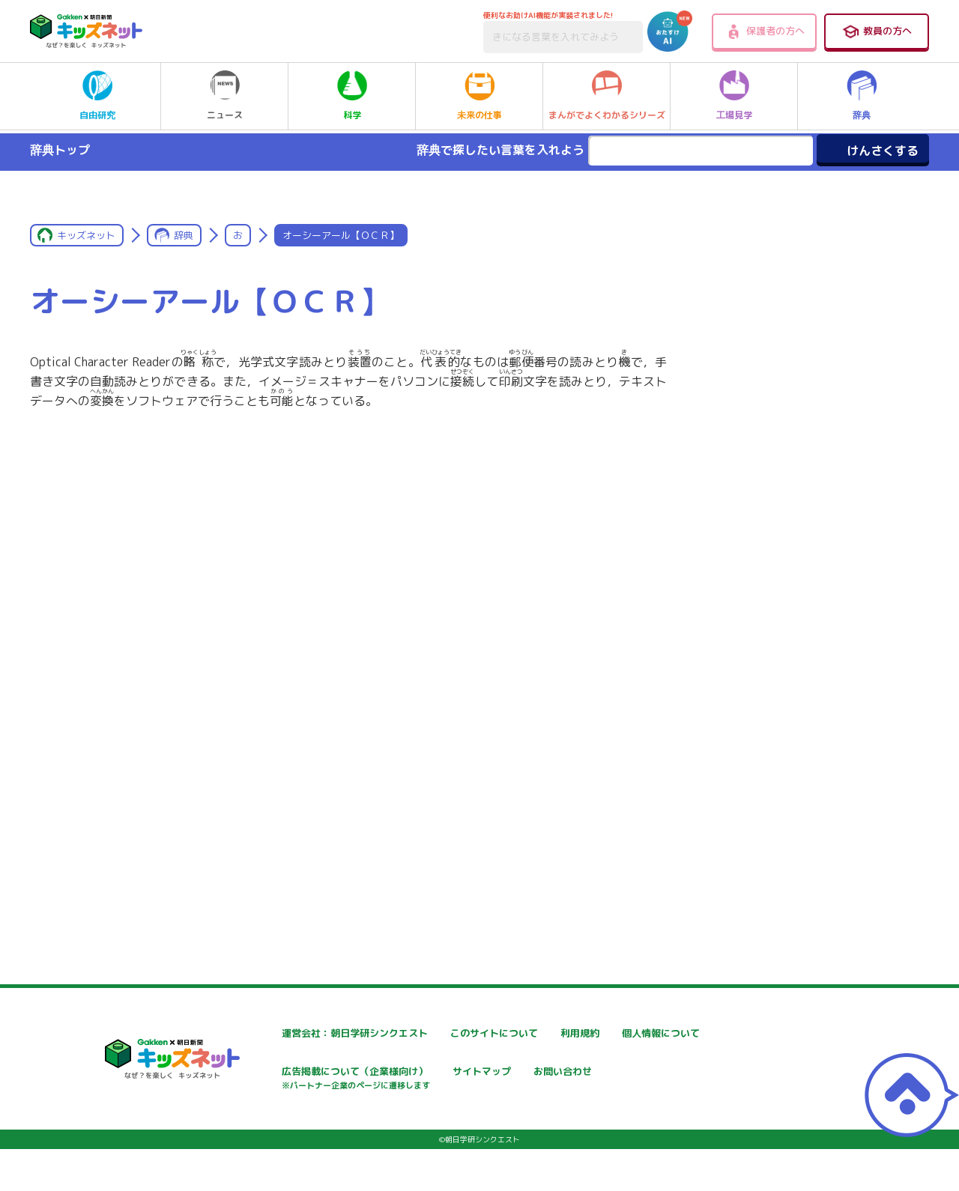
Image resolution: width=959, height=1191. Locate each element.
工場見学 (734, 95)
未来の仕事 (479, 95)
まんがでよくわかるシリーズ (606, 95)
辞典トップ (60, 150)
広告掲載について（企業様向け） (493, 1080)
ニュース (225, 95)
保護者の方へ (764, 31)
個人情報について (277, 1073)
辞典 (862, 95)
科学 (352, 95)
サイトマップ (626, 1073)
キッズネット (86, 235)
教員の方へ (876, 31)
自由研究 (97, 95)
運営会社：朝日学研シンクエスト (314, 1033)
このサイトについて (462, 1033)
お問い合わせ (266, 1125)
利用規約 (616, 1033)
